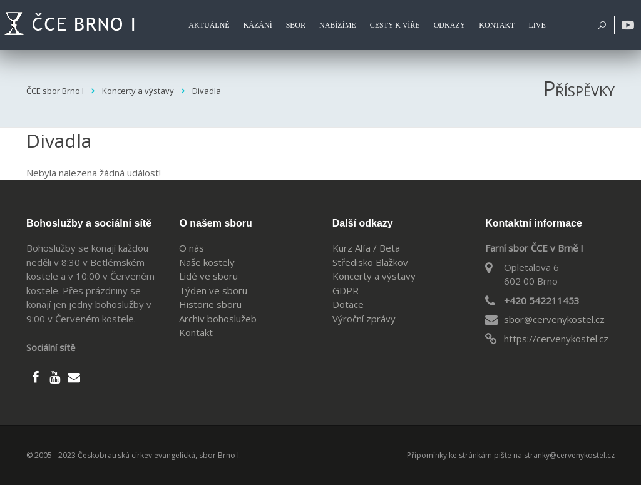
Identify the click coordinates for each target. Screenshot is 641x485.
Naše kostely (207, 262)
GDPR (345, 290)
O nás (191, 248)
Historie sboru (210, 304)
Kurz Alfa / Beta (366, 248)
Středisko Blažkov (370, 262)
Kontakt (196, 332)
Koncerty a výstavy (374, 276)
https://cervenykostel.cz (556, 338)
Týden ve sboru (213, 290)
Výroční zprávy (364, 318)
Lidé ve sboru (208, 276)
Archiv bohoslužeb (218, 318)
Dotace (348, 304)
